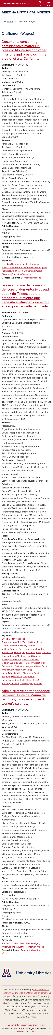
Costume (46, 652)
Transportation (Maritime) (14, 656)
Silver (42, 662)
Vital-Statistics (24, 274)
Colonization (8, 666)
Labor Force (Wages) (29, 662)
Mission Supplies (38, 267)
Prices (22, 649)
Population (24, 267)
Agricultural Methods (35, 649)
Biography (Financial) (12, 676)
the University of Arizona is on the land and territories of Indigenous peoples (26, 993)
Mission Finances (10, 267)
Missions (36, 277)
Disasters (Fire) (9, 274)
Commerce (16, 264)
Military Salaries (27, 645)
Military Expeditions (11, 659)
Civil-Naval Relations (33, 673)
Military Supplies (17, 638)
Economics (26, 277)
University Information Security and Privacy (26, 1025)
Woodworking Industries (13, 946)
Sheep (5, 638)
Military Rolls (35, 642)
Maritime (36, 950)
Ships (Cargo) (32, 680)
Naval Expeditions (10, 680)
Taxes (38, 652)
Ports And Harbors (11, 943)
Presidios (6, 264)
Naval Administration (12, 673)
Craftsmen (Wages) (32, 270)
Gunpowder (28, 676)
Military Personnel (10, 645)
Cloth (22, 680)
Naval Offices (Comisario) (19, 669)
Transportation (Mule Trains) (15, 642)
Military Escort (41, 666)
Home (10, 21)
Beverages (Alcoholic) (24, 652)
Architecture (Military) (12, 270)
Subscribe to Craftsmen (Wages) (3, 953)
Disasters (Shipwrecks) (31, 683)
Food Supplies (34, 656)
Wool (4, 669)
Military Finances (31, 264)
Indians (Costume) (10, 683)
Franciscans (7, 652)
